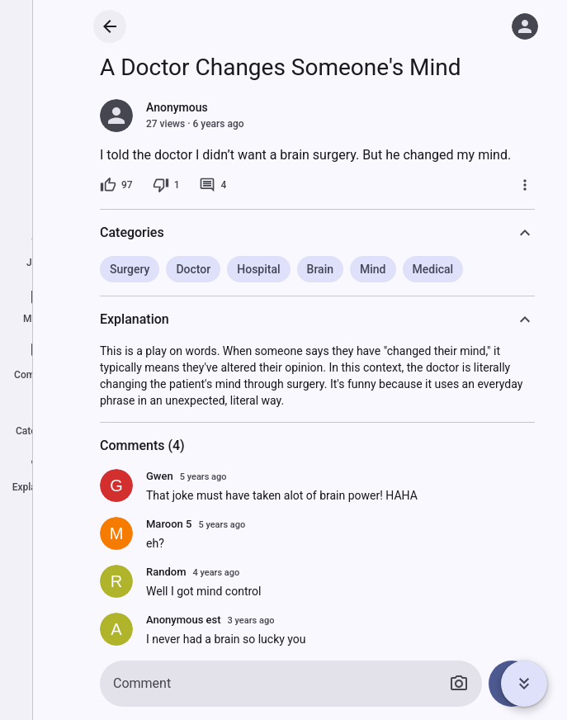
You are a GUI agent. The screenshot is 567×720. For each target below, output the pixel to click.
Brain (320, 269)
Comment (142, 683)
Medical (433, 269)
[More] (524, 185)
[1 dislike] (166, 185)
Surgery (129, 269)
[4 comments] (212, 185)
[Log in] (524, 26)
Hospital (258, 269)
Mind (373, 269)
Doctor (193, 269)
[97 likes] (116, 185)
